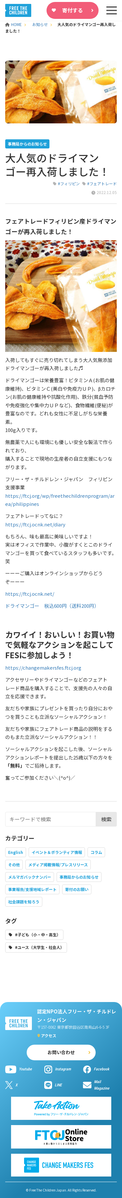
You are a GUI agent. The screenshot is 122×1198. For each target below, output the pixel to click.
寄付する (72, 10)
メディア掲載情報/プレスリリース (58, 864)
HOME (14, 24)
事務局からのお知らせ (79, 877)
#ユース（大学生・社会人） (39, 947)
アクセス (48, 1035)
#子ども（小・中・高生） (38, 934)
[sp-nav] (111, 10)
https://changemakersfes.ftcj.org (43, 667)
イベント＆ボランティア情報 (57, 852)
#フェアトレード (102, 183)
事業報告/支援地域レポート (32, 889)
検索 (106, 819)
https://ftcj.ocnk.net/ (29, 593)
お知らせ (40, 24)
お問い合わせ (61, 1052)
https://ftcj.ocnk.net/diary (35, 524)
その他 (14, 864)
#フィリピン (69, 183)
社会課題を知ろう (23, 901)
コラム (96, 852)
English (15, 852)
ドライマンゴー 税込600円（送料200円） (52, 605)
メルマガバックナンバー (29, 877)
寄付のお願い (76, 889)
